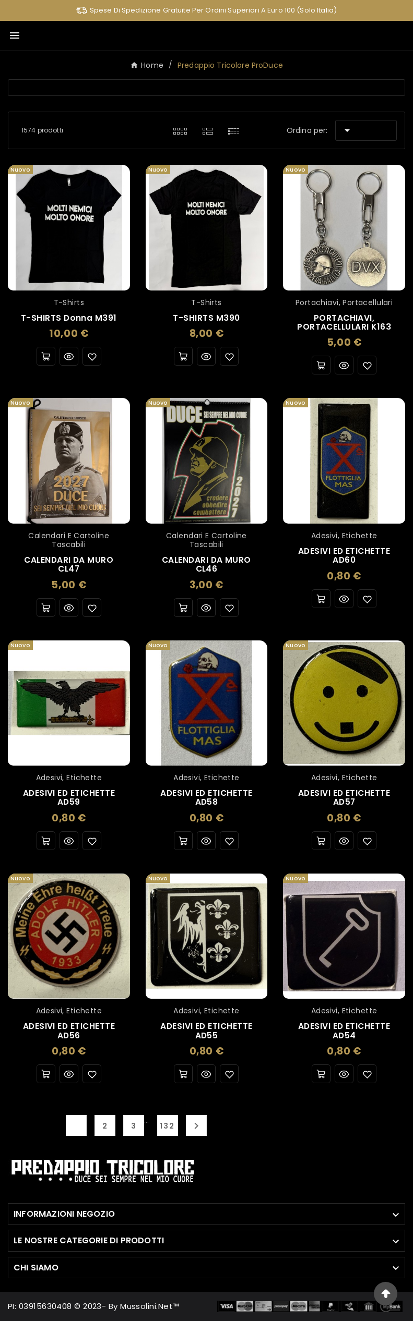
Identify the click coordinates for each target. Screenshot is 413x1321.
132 (167, 1126)
